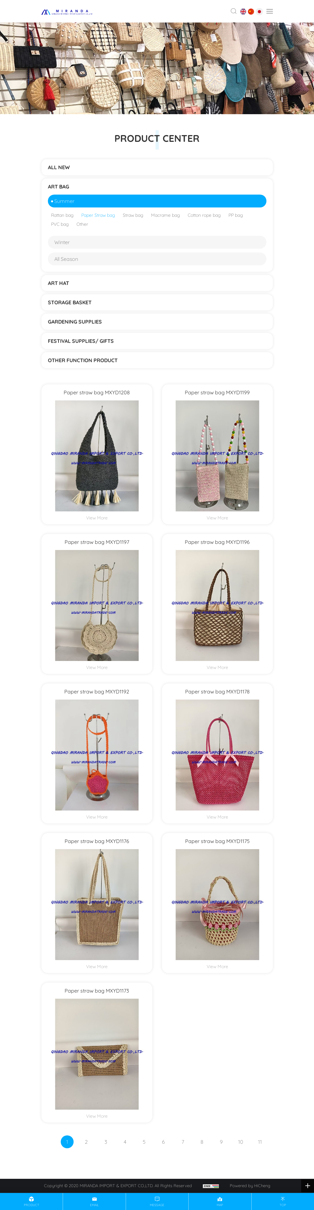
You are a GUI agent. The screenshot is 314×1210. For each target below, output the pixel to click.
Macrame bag (165, 215)
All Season (66, 259)
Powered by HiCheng (250, 1185)
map (220, 1205)
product (31, 1205)
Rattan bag (62, 215)
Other (82, 224)
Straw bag (133, 215)
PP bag (236, 215)
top (283, 1205)
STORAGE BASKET (70, 302)
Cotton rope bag (204, 215)
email (94, 1205)
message (157, 1205)
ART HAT (58, 283)
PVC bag (60, 224)
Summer (64, 201)
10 (240, 1142)
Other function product (83, 360)
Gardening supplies (75, 321)
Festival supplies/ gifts (81, 341)
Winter (62, 242)
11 (260, 1142)
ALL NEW (59, 167)
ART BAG (58, 186)
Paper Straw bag (98, 215)
